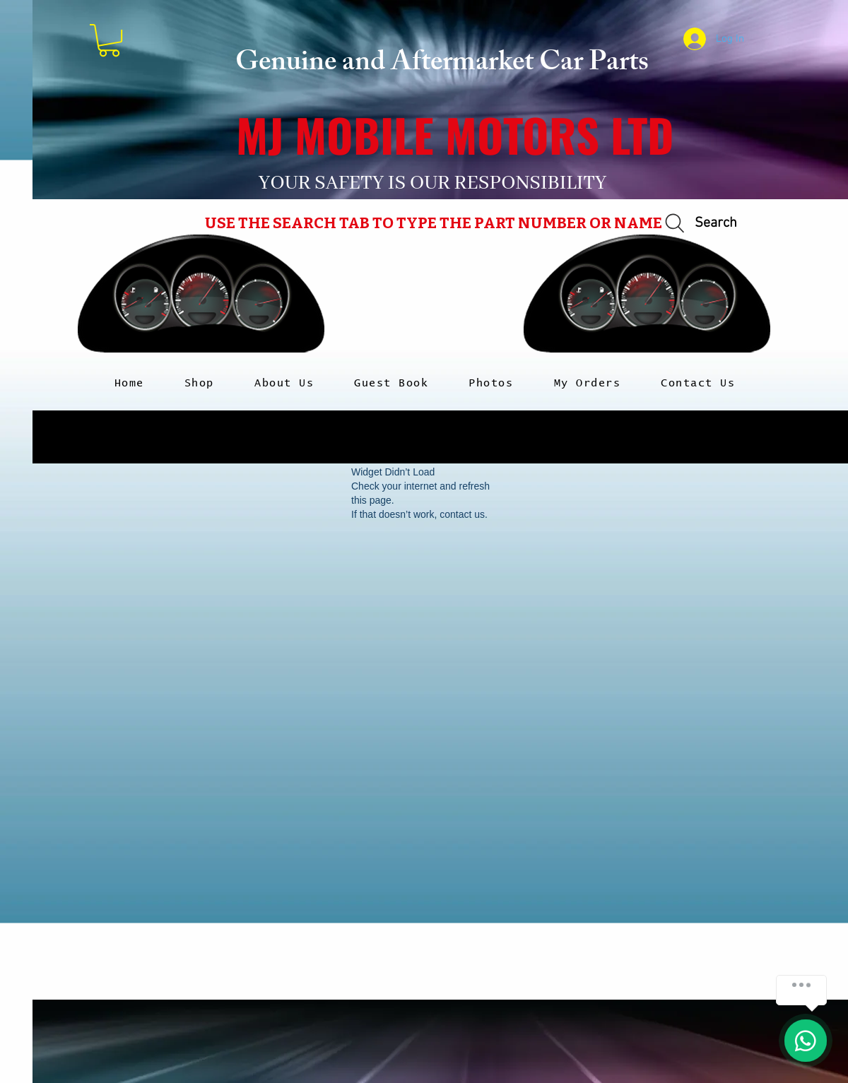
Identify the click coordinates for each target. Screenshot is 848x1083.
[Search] (698, 223)
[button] (109, 40)
